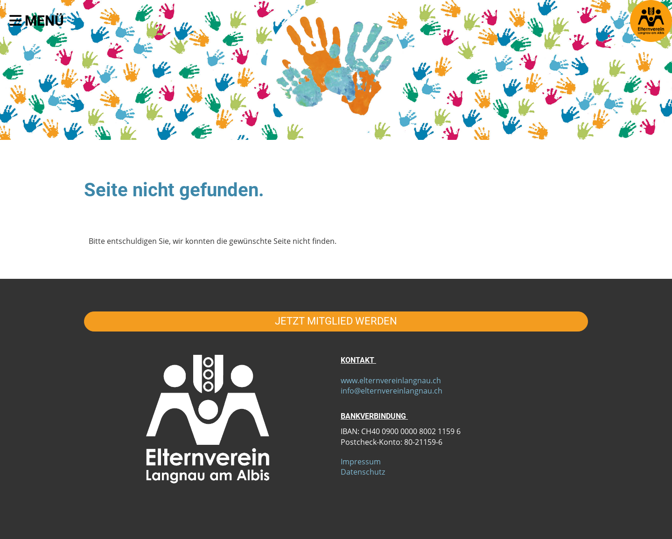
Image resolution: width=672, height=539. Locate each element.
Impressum (361, 461)
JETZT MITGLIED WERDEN (336, 321)
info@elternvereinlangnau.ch (391, 391)
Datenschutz (363, 472)
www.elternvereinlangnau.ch (391, 380)
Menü (36, 21)
